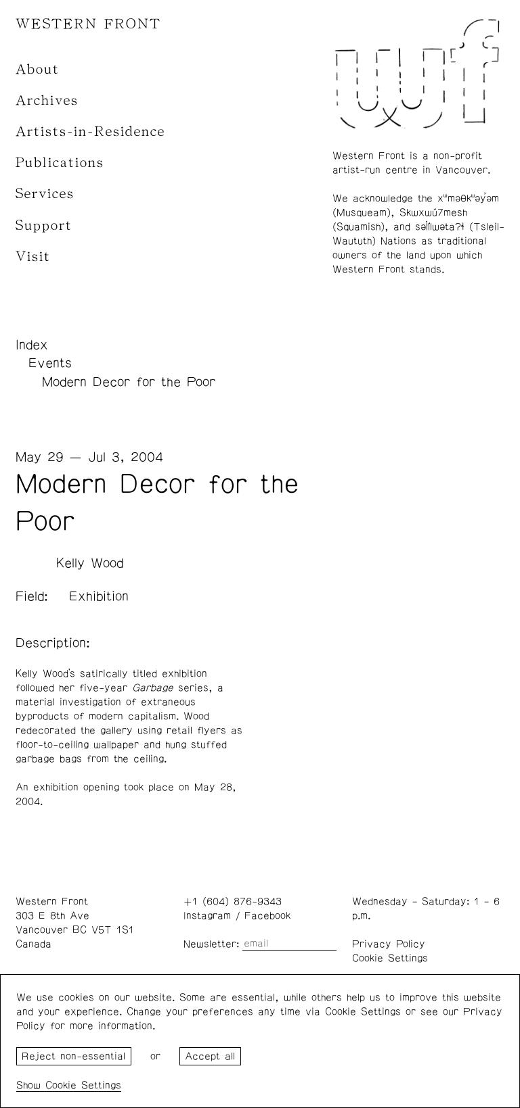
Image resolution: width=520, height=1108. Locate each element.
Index (32, 345)
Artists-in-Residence (90, 131)
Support (44, 225)
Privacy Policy (388, 944)
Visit (33, 256)
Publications (60, 162)
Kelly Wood (89, 563)
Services (45, 194)
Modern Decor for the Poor (128, 382)
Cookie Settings (390, 958)
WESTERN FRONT (88, 24)
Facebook (267, 916)
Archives (47, 100)
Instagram (207, 916)
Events (50, 363)
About (38, 69)
